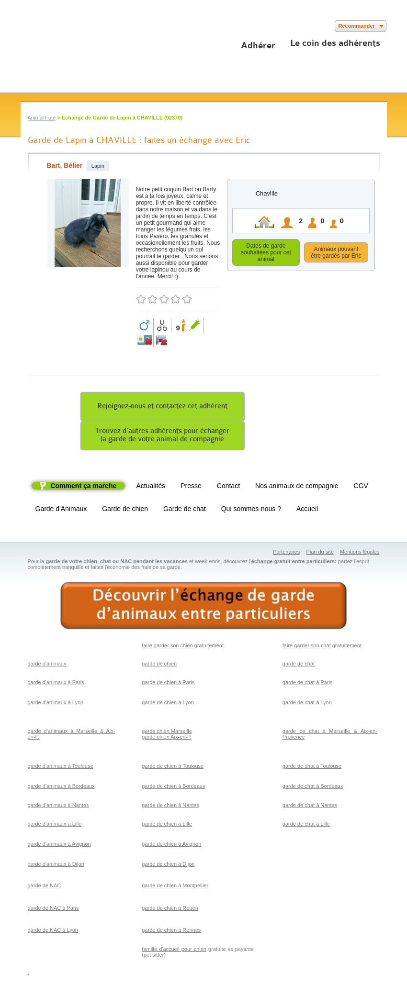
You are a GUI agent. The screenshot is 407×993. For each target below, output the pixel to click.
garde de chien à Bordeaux (173, 787)
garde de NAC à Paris (53, 909)
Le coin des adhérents (335, 43)
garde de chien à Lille (167, 825)
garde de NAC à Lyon (53, 931)
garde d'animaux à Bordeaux (61, 787)
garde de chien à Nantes (170, 806)
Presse (191, 487)
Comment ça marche (84, 487)
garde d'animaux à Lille (55, 825)
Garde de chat (184, 510)
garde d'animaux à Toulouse (60, 767)
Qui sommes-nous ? (251, 510)
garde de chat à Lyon (307, 704)
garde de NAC (44, 887)
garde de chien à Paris (168, 684)
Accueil (307, 510)
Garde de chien (125, 510)
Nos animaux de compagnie (297, 487)
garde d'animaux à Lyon (56, 704)
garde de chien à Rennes (171, 931)
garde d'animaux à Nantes (58, 806)
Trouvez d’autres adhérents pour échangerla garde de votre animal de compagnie (162, 436)
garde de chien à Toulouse (173, 767)
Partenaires (286, 553)
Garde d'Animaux (61, 510)
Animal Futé (42, 117)
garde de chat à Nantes (310, 806)
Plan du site (319, 553)
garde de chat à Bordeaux (313, 787)
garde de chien (159, 665)
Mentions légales (360, 553)
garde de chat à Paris (308, 684)
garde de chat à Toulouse (312, 767)
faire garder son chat (307, 647)
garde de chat (299, 665)
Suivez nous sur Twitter (41, 26)
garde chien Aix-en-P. (167, 738)
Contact (228, 487)
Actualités (151, 487)
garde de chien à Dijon (168, 865)
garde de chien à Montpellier (175, 887)
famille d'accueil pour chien (174, 950)
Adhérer (258, 45)
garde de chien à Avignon (171, 845)
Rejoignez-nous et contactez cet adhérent (162, 408)
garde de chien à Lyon (167, 704)
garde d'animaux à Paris (56, 684)
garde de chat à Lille (306, 825)
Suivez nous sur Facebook (27, 26)
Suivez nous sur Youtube (55, 26)
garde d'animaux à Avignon (59, 845)
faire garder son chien (167, 647)
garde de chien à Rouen (170, 909)
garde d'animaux (47, 665)
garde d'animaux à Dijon (56, 865)
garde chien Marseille (167, 732)
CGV (361, 487)
